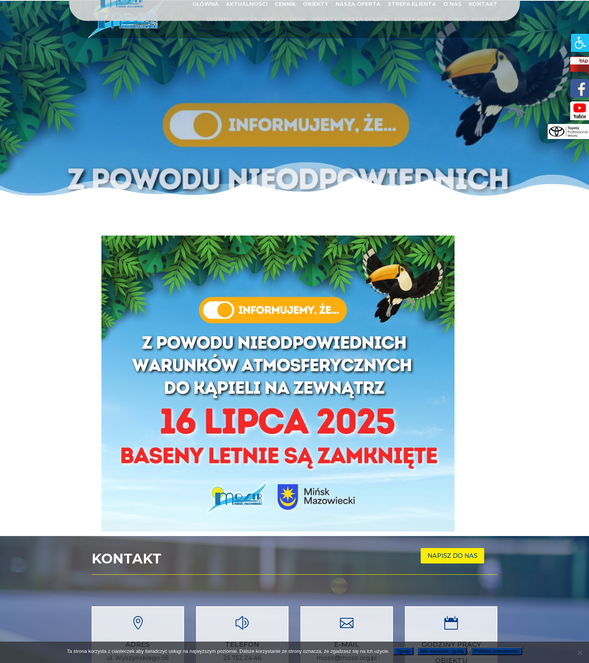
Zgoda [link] (403, 651)
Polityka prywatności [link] (496, 651)
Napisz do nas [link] (452, 555)
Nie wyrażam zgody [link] (442, 651)
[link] (580, 43)
